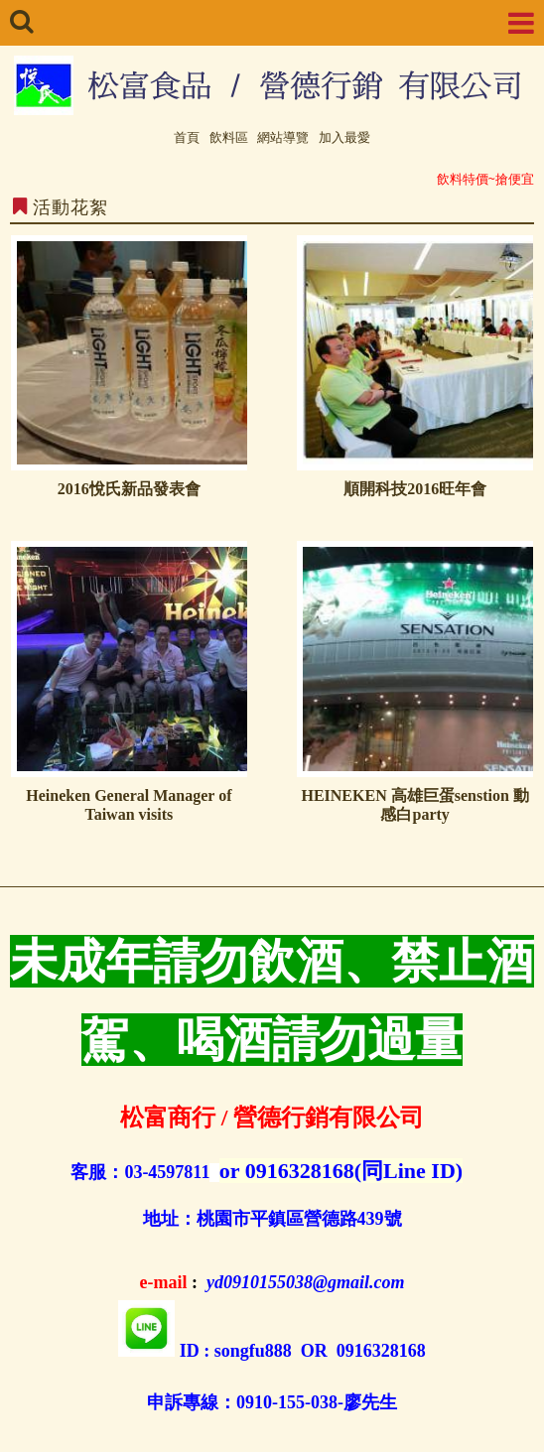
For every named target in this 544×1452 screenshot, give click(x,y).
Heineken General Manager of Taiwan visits (128, 805)
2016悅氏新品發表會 (129, 488)
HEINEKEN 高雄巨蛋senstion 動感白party (414, 805)
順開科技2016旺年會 (414, 488)
